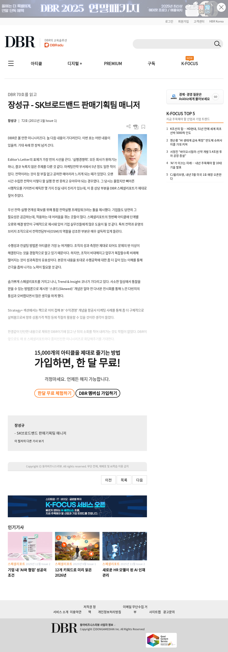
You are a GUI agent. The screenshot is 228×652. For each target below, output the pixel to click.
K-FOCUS (189, 63)
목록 (124, 480)
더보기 (128, 126)
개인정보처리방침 (109, 612)
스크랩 (143, 127)
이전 (108, 480)
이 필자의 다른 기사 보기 (29, 441)
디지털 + (74, 63)
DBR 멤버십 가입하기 (98, 393)
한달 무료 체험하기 (54, 393)
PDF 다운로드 (136, 127)
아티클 (36, 63)
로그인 (169, 21)
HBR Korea (216, 21)
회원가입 (183, 21)
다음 (139, 480)
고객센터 (199, 21)
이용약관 (75, 612)
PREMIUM (113, 63)
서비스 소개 (60, 612)
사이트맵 (155, 612)
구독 (151, 63)
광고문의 (169, 612)
